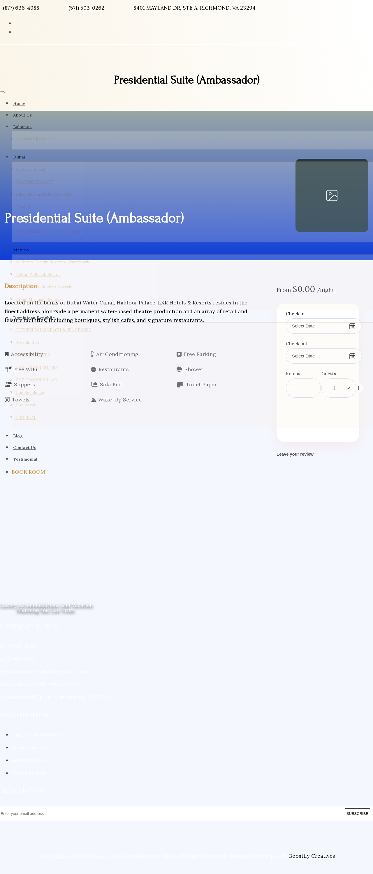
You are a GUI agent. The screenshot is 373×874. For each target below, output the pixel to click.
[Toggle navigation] (2, 92)
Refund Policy (29, 772)
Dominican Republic (34, 331)
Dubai (19, 161)
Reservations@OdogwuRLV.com (39, 696)
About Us (22, 115)
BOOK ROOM (28, 489)
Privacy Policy (29, 759)
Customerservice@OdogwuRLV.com (45, 683)
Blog (18, 453)
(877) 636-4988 (21, 7)
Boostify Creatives (312, 868)
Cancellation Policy (36, 746)
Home (19, 103)
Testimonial (25, 476)
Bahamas (22, 126)
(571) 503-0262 (86, 7)
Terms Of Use (29, 785)
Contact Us (24, 465)
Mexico (21, 258)
